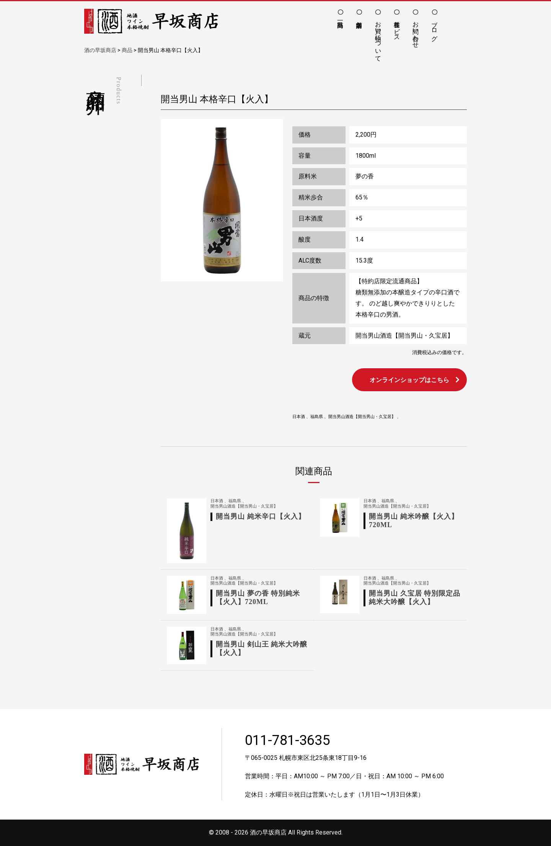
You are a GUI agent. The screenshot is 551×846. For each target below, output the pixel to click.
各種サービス (397, 27)
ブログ (434, 27)
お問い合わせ (415, 31)
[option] (222, 200)
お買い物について (378, 38)
